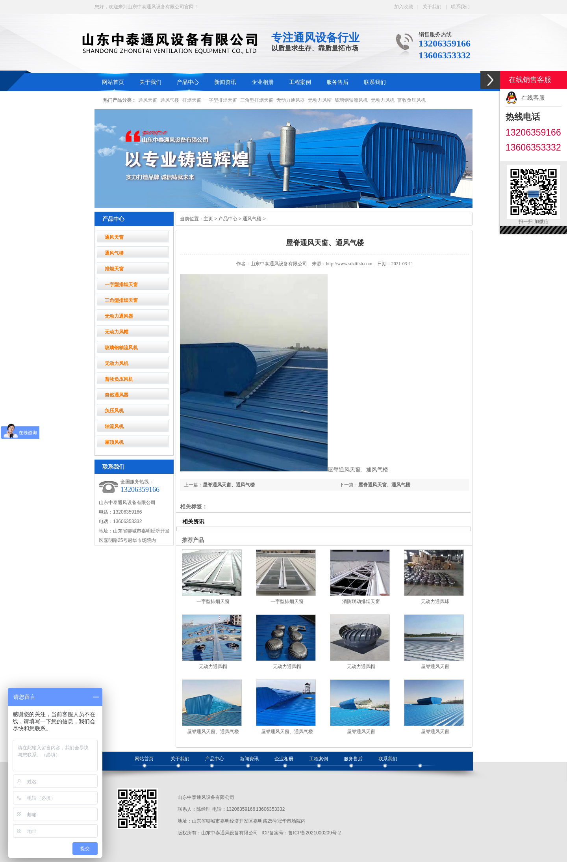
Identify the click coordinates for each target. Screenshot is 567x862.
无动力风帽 (320, 100)
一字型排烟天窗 (220, 100)
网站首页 (113, 82)
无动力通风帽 (213, 666)
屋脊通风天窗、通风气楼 (384, 485)
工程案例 (300, 82)
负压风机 (114, 410)
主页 (208, 219)
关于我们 (431, 6)
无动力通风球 (435, 601)
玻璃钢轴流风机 (351, 100)
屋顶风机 (114, 442)
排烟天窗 (191, 100)
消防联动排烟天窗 (361, 601)
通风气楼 (169, 100)
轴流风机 (114, 426)
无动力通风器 (290, 100)
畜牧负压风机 (411, 100)
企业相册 (263, 82)
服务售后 (337, 82)
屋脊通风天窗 (435, 666)
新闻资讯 (225, 82)
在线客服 (533, 97)
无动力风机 (383, 100)
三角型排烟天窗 (256, 100)
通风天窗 (147, 100)
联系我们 (460, 6)
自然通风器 (116, 395)
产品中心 (188, 82)
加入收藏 (403, 6)
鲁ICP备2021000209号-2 (314, 833)
